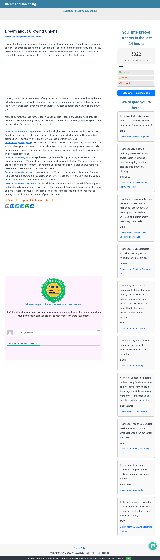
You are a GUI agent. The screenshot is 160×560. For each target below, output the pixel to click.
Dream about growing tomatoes (21, 157)
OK (129, 558)
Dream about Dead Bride (132, 492)
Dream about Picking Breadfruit (135, 413)
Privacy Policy (80, 551)
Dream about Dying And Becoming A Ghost (132, 531)
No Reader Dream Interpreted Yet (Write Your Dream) (24, 37)
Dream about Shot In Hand (133, 330)
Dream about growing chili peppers (22, 183)
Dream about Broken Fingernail (135, 136)
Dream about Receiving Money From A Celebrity (135, 185)
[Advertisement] (53, 78)
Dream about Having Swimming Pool (136, 452)
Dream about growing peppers (20, 172)
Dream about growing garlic (19, 142)
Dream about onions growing (19, 131)
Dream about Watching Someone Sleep (131, 272)
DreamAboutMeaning (20, 4)
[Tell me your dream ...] (58, 333)
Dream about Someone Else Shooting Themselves (134, 235)
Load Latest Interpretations (136, 93)
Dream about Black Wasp (132, 367)
